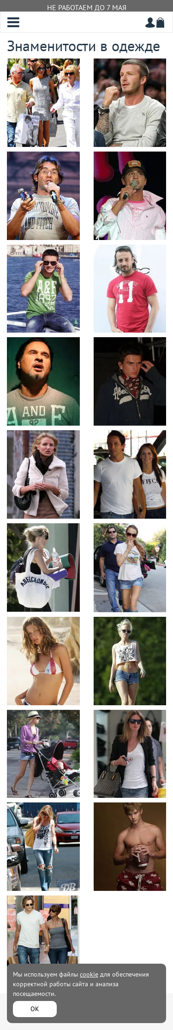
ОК (34, 1009)
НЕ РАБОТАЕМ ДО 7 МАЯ (86, 7)
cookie (89, 974)
